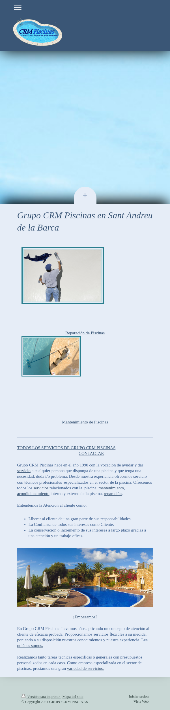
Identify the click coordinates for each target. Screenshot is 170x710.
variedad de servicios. (85, 668)
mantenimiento (111, 488)
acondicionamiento (33, 493)
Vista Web (141, 701)
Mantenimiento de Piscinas (85, 422)
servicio (24, 470)
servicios (40, 488)
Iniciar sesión (139, 696)
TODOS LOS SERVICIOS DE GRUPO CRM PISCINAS (66, 448)
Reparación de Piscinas (85, 333)
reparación (113, 493)
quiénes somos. (30, 645)
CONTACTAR (91, 453)
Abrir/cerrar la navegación (85, 7)
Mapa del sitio (72, 696)
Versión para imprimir (41, 696)
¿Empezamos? (85, 617)
